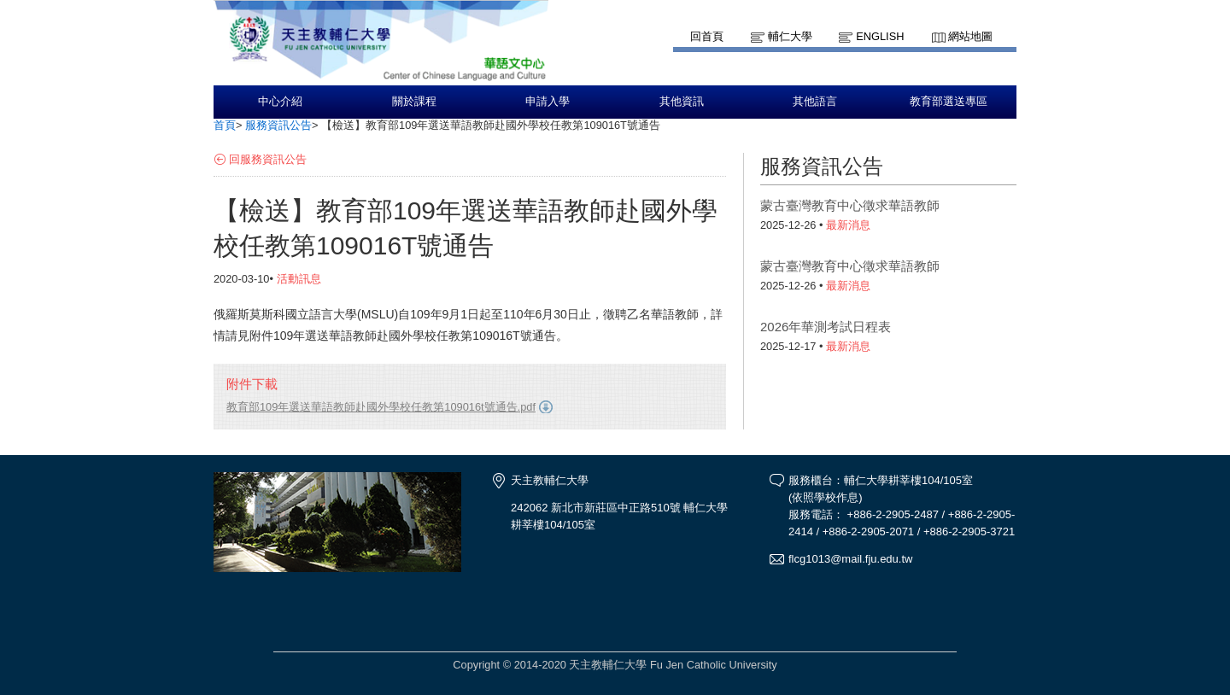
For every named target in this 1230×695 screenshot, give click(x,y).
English (880, 36)
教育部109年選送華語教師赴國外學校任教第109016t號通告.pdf (381, 406)
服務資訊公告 (278, 125)
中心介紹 (280, 102)
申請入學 (547, 102)
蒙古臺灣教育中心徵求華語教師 (850, 205)
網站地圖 (970, 36)
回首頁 (706, 36)
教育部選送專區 (948, 102)
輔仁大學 (790, 36)
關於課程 (414, 102)
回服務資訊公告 (268, 159)
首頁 (225, 125)
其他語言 (815, 102)
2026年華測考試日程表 (825, 326)
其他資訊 (681, 102)
